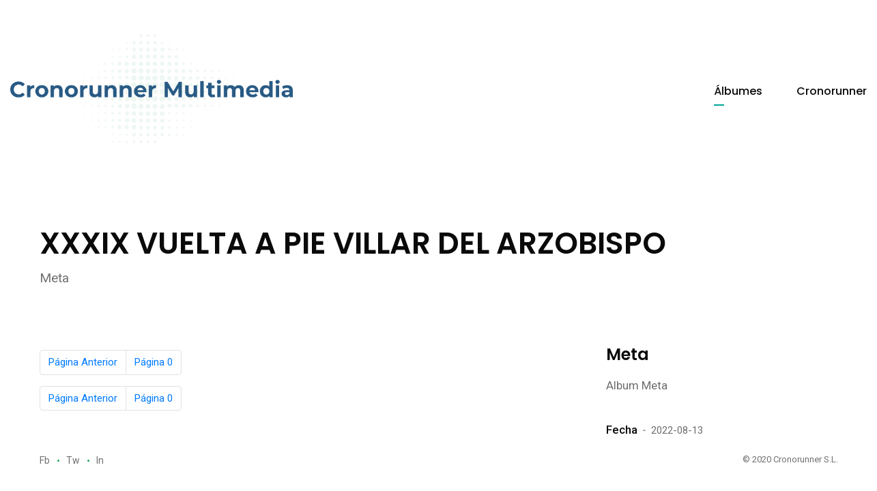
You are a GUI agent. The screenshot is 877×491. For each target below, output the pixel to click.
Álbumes (738, 91)
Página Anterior (82, 362)
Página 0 (153, 362)
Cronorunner (831, 91)
